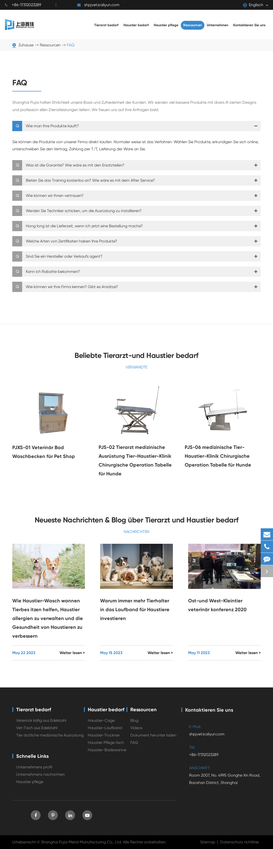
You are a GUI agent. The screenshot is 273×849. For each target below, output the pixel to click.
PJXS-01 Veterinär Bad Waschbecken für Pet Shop (43, 451)
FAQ (71, 45)
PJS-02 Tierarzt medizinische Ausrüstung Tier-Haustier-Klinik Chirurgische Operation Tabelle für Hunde (135, 460)
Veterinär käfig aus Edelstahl (41, 724)
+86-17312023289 (23, 5)
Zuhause (25, 45)
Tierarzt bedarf (33, 713)
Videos (136, 732)
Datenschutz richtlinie (239, 842)
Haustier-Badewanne (107, 754)
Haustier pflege (29, 786)
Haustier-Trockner (104, 739)
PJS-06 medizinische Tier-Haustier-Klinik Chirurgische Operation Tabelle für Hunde (218, 456)
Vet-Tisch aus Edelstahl (36, 732)
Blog (134, 724)
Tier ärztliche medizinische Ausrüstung (50, 739)
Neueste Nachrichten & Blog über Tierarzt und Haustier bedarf (137, 520)
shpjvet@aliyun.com (98, 5)
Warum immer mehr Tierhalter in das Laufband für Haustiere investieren (134, 609)
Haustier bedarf (106, 713)
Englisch (253, 5)
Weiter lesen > (72, 652)
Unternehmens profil (34, 771)
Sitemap (207, 842)
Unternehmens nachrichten (40, 778)
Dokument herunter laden (153, 739)
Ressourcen (50, 45)
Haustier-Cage (101, 724)
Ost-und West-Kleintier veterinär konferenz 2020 (217, 605)
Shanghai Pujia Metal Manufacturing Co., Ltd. (81, 842)
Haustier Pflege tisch (106, 747)
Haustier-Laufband (105, 732)
